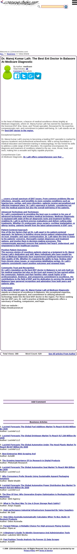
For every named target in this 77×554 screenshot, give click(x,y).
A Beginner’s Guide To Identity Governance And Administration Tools (36, 533)
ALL (2, 54)
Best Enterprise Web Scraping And (19, 454)
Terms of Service (46, 551)
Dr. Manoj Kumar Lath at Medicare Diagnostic (47, 290)
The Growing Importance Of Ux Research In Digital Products (31, 460)
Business (11, 54)
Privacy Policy (29, 551)
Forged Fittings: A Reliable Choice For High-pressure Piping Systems (36, 526)
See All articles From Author (62, 354)
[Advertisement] (38, 30)
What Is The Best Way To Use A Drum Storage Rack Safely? (31, 503)
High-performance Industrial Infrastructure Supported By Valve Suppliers (38, 510)
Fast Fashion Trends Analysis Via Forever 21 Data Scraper (31, 539)
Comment (17, 71)
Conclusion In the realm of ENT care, (13, 289)
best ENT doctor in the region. (19, 130)
